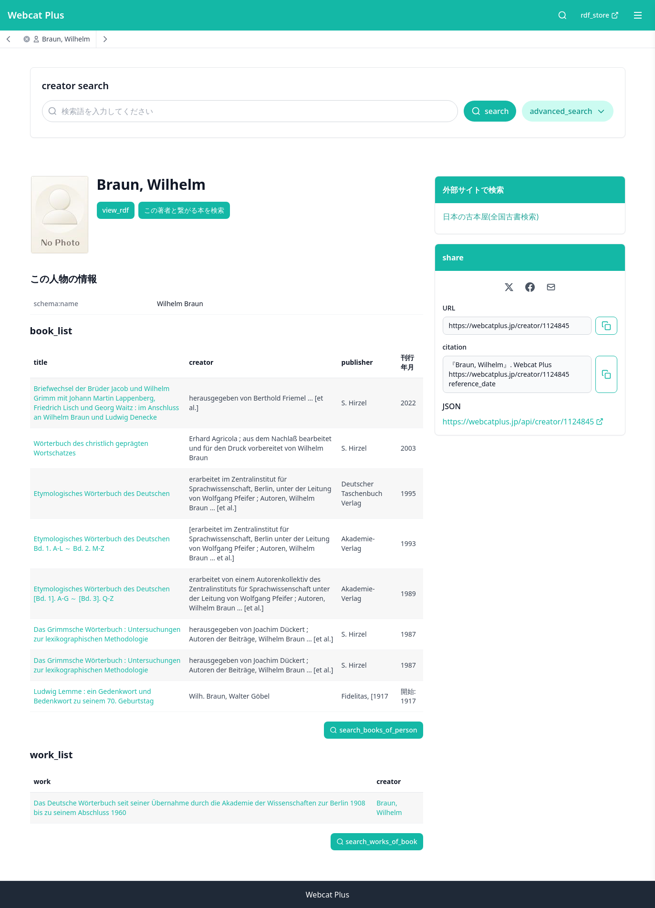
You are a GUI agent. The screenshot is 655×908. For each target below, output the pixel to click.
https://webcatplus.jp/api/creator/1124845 (523, 421)
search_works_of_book (376, 841)
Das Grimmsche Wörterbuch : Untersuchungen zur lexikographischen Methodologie (107, 634)
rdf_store (600, 15)
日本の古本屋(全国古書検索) (491, 216)
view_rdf (116, 210)
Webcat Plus (36, 15)
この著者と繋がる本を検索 (184, 210)
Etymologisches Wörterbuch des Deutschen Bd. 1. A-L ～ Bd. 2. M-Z (102, 543)
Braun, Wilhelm (66, 38)
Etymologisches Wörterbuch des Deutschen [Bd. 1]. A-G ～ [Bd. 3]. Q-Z (102, 593)
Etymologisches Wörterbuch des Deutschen (102, 493)
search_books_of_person (373, 729)
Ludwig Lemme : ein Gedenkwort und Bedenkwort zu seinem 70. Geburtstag (94, 696)
